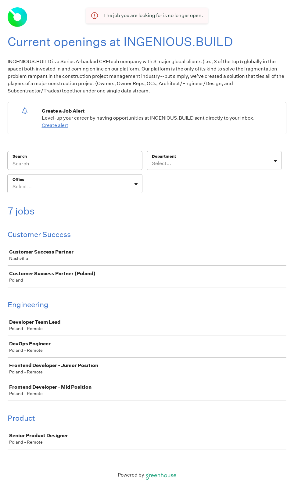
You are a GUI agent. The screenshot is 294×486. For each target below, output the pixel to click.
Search (20, 156)
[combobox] (152, 163)
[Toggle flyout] (275, 161)
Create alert (55, 125)
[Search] (75, 164)
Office (18, 179)
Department (164, 156)
